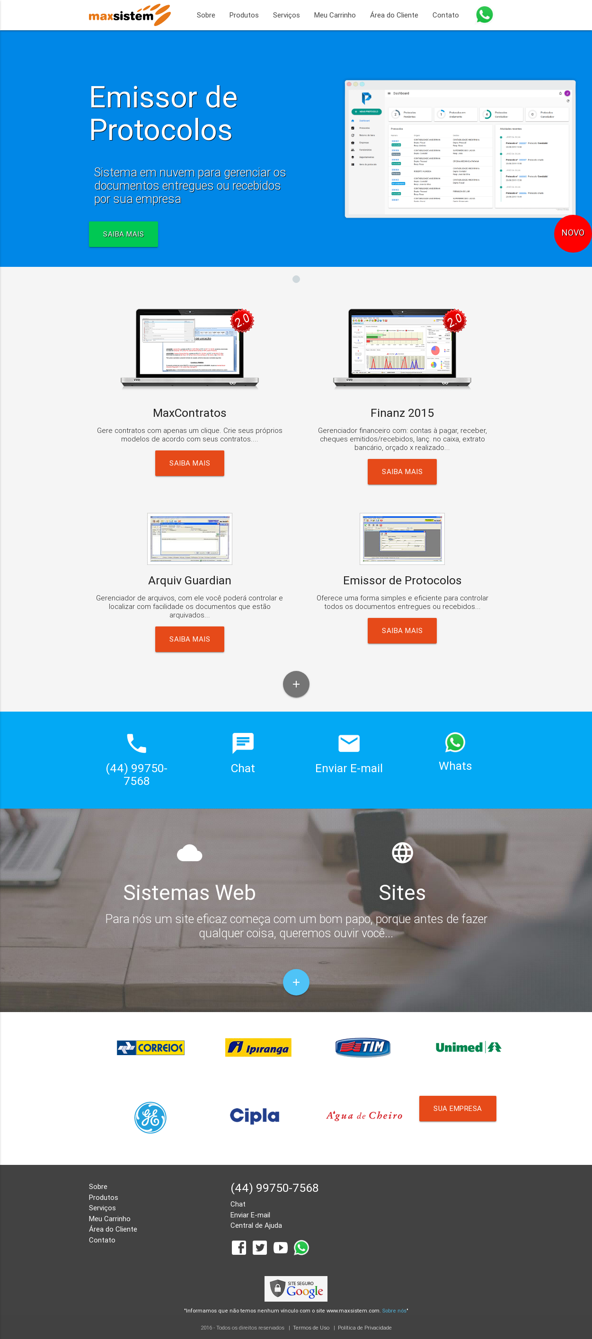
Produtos (244, 14)
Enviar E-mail (250, 1214)
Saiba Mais (189, 462)
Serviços (286, 14)
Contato (446, 14)
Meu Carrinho (335, 14)
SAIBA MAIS (123, 233)
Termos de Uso (311, 1327)
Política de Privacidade (365, 1327)
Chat (238, 1203)
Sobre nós (394, 1310)
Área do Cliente (394, 14)
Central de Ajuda (256, 1225)
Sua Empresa (457, 1108)
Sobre (206, 14)
